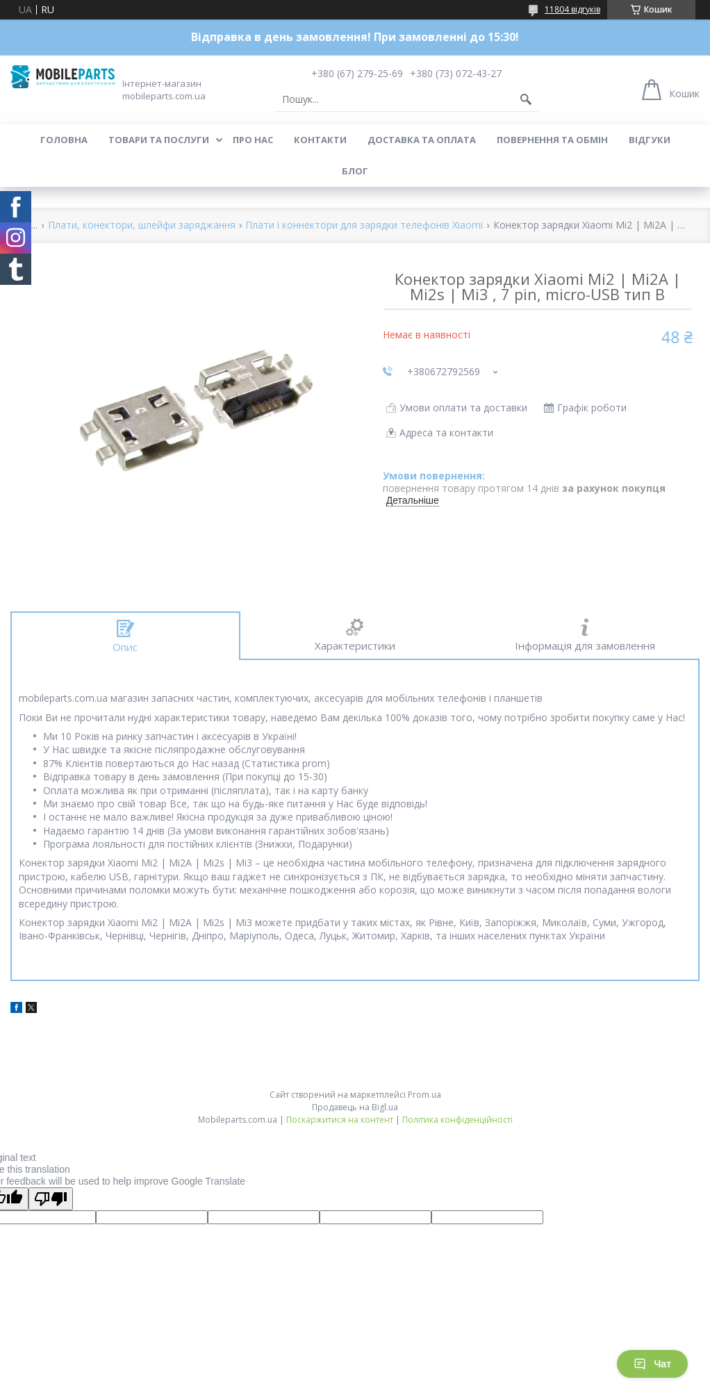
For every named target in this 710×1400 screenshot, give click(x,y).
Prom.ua (424, 1095)
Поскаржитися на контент (339, 1120)
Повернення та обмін (552, 139)
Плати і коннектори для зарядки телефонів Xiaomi (364, 225)
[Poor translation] (50, 1198)
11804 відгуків (572, 9)
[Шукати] (526, 99)
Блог (355, 171)
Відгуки (649, 139)
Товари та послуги (158, 139)
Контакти (320, 139)
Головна (64, 139)
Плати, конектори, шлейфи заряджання (142, 225)
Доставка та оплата (422, 139)
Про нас (253, 139)
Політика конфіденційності (457, 1120)
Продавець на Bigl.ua (355, 1107)
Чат (652, 1364)
